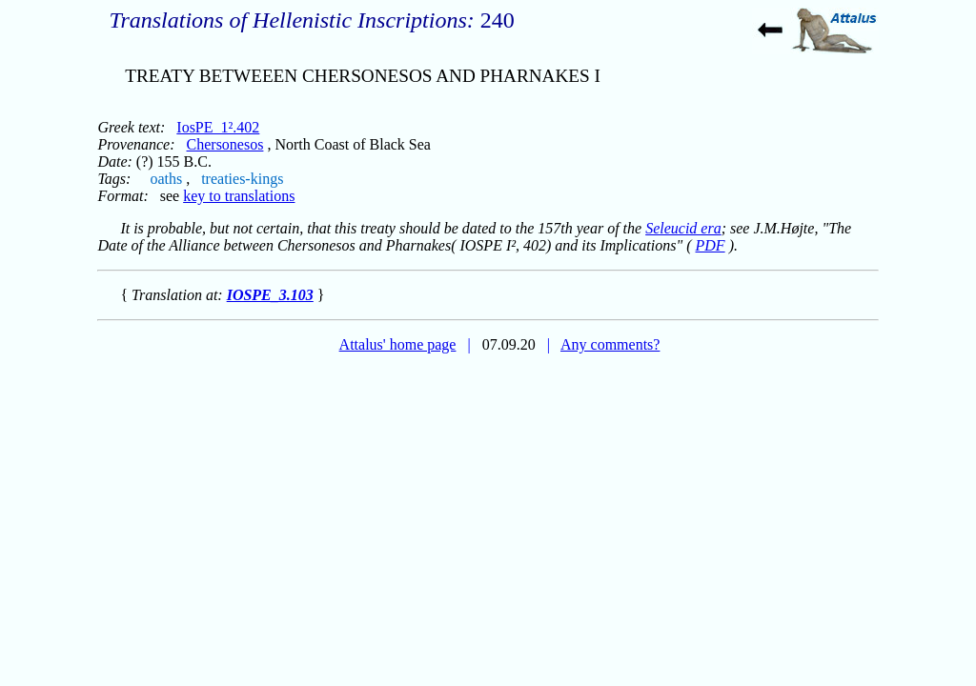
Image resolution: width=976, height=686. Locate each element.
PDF (710, 245)
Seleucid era (683, 228)
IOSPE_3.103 (270, 295)
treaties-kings (242, 179)
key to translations (239, 196)
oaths (166, 179)
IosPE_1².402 (217, 127)
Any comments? (610, 344)
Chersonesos (225, 144)
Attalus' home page (398, 344)
